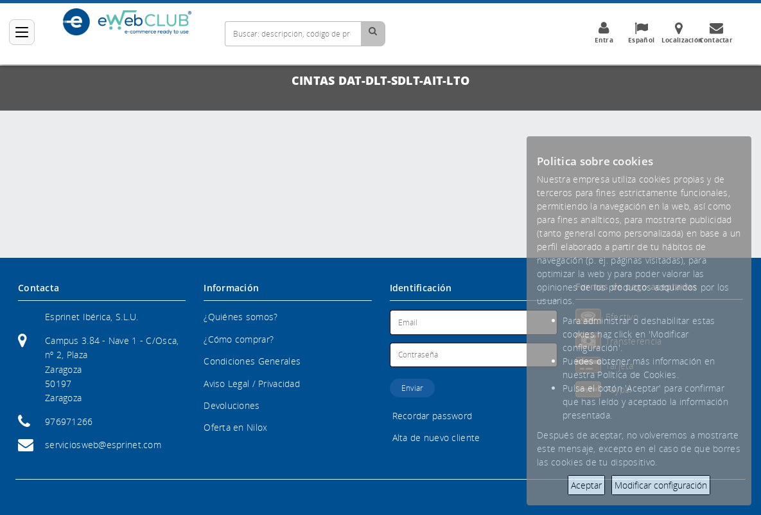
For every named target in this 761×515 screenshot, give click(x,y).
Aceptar (586, 485)
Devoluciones (231, 405)
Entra (603, 32)
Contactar (716, 32)
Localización (682, 32)
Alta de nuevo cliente (436, 437)
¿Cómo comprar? (239, 339)
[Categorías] (22, 32)
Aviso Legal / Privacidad (252, 383)
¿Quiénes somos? (240, 317)
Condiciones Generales (252, 361)
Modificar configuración (661, 485)
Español (641, 32)
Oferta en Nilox (235, 427)
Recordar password (432, 416)
